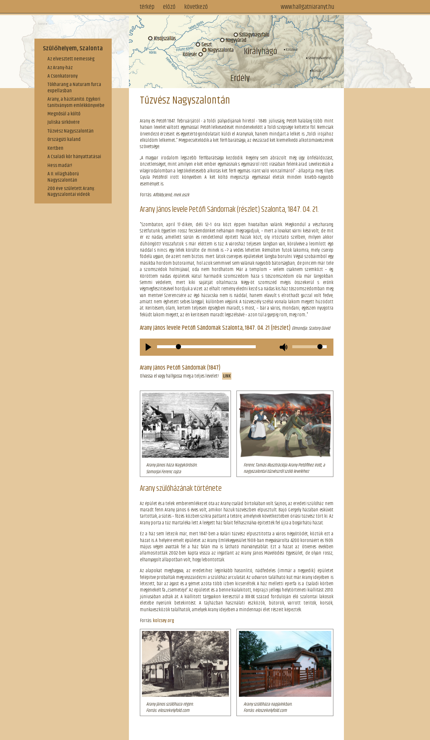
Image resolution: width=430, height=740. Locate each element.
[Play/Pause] (148, 347)
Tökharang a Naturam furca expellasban (74, 87)
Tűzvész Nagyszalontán (70, 131)
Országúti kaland (64, 139)
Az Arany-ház (60, 68)
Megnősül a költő (63, 114)
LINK (227, 376)
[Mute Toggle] (283, 347)
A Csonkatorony (62, 76)
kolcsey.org (163, 620)
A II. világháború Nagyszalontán (63, 177)
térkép (147, 7)
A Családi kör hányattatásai (74, 157)
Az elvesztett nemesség (70, 59)
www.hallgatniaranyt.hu (307, 7)
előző (169, 7)
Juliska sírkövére (63, 122)
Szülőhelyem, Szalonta (72, 48)
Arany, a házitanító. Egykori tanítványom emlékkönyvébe (76, 102)
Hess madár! (59, 165)
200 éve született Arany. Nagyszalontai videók (71, 191)
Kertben (55, 148)
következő (196, 7)
